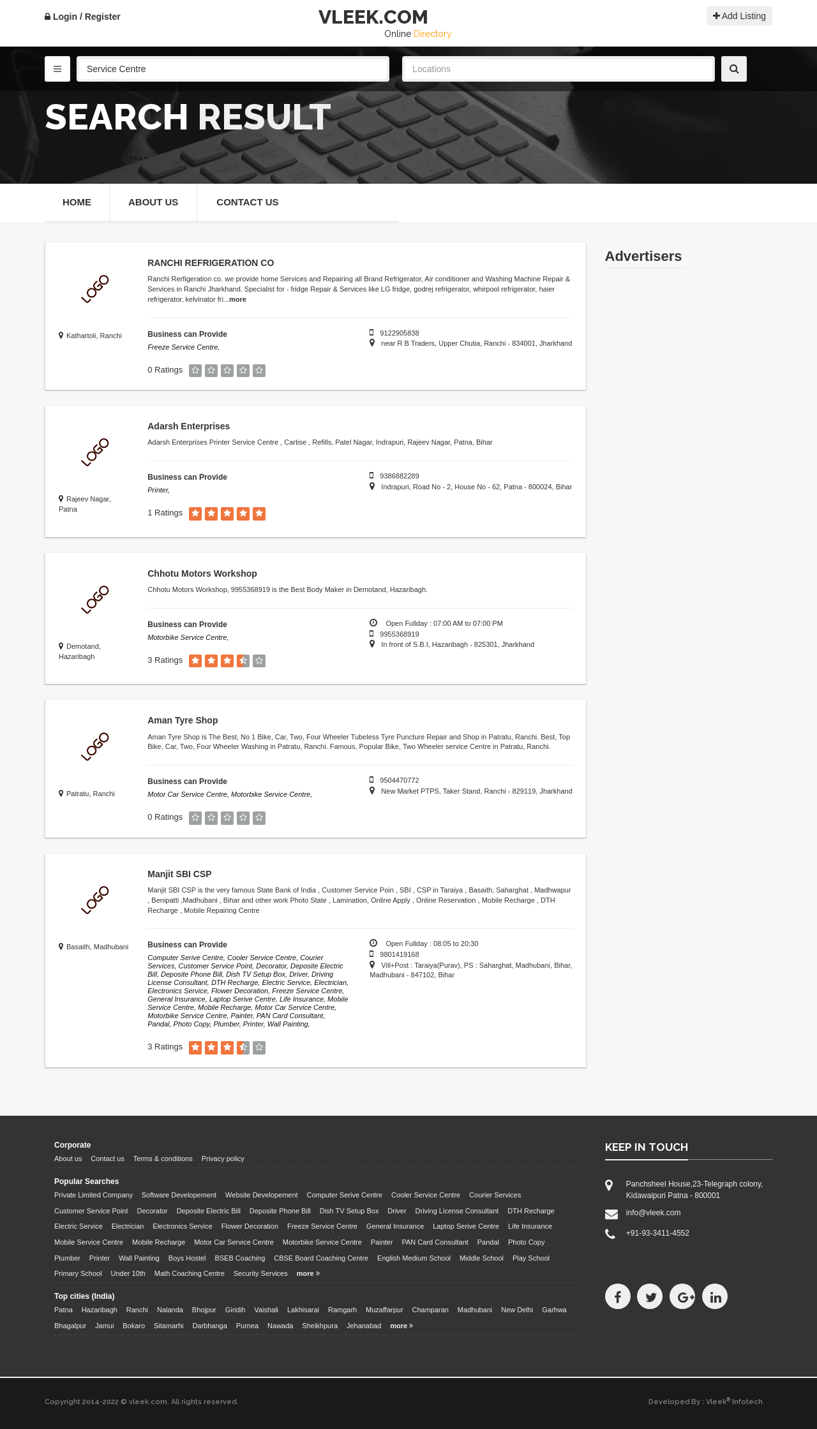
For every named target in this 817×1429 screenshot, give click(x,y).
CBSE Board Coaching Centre (321, 1258)
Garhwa (554, 1310)
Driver (396, 1211)
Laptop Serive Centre (466, 1226)
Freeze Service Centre (322, 1226)
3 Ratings (165, 660)
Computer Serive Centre (345, 1195)
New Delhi (517, 1310)
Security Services (261, 1273)
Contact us (107, 1158)
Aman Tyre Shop (182, 720)
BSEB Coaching (239, 1258)
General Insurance (395, 1226)
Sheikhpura (320, 1325)
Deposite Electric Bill (209, 1211)
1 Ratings (165, 512)
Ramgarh (342, 1310)
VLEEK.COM (373, 17)
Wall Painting (139, 1258)
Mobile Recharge (158, 1242)
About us (68, 1158)
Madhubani (475, 1310)
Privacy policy (223, 1158)
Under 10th (127, 1273)
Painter (382, 1242)
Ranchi (137, 1310)
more (237, 299)
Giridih (235, 1310)
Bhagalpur (70, 1325)
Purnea (247, 1325)
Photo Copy (526, 1242)
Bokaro (134, 1325)
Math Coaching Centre (189, 1273)
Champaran (430, 1310)
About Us (153, 201)
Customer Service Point (91, 1211)
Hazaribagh (99, 1310)
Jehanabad (364, 1325)
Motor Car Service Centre (234, 1242)
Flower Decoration (249, 1226)
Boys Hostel (187, 1258)
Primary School (78, 1273)
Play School (531, 1258)
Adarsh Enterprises (188, 426)
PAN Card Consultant (435, 1242)
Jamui (104, 1325)
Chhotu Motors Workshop (202, 573)
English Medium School (414, 1258)
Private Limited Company (93, 1195)
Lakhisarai (303, 1310)
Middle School (482, 1258)
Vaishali (266, 1310)
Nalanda (170, 1310)
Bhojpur (204, 1310)
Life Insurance (530, 1226)
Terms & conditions (163, 1158)
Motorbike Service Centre (322, 1242)
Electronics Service (183, 1226)
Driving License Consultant (457, 1211)
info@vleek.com (653, 1212)
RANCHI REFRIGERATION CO (210, 263)
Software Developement (179, 1195)
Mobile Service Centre (88, 1242)
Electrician (128, 1226)
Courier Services (495, 1195)
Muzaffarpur (384, 1310)
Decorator (152, 1211)
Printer (99, 1258)
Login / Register (83, 16)
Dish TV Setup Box (349, 1211)
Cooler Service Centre (425, 1195)
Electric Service (78, 1226)
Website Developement (261, 1195)
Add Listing (739, 16)
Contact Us (247, 201)
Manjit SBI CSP (179, 874)
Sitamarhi (168, 1325)
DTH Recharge (530, 1211)
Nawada (280, 1325)
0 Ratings (165, 369)
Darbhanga (209, 1325)
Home (77, 201)
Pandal (488, 1242)
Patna (63, 1310)
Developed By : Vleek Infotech (705, 1401)
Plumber (67, 1258)
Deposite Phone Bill (280, 1211)
